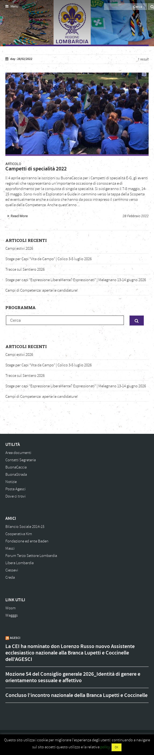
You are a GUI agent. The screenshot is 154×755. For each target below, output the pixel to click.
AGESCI (15, 638)
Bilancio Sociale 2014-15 (24, 526)
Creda (10, 577)
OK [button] (116, 747)
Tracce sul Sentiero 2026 (25, 269)
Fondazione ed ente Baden (26, 541)
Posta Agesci (15, 489)
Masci (10, 548)
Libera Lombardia (19, 563)
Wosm (10, 608)
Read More (19, 216)
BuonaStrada (16, 474)
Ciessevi (11, 570)
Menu (11, 6)
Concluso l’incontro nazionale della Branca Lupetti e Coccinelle (76, 695)
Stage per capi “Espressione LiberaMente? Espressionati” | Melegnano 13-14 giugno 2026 (75, 279)
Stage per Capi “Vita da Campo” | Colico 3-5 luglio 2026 (48, 259)
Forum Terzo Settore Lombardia (31, 555)
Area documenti (18, 452)
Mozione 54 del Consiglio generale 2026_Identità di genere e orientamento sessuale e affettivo (72, 677)
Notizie (11, 481)
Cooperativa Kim (18, 533)
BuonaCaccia (16, 467)
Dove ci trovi (15, 496)
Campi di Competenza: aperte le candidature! (41, 290)
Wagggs (11, 615)
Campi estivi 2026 (19, 248)
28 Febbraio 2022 (136, 216)
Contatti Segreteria (20, 460)
